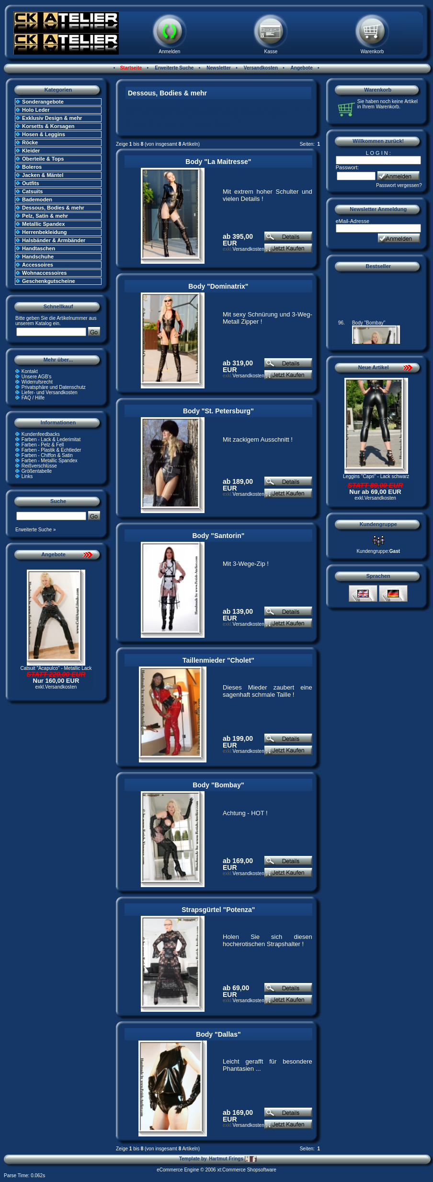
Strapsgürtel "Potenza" (218, 909)
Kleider (31, 150)
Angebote (301, 67)
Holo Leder (35, 110)
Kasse (270, 51)
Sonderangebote (43, 102)
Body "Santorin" (218, 535)
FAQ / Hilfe (33, 397)
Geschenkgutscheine (48, 281)
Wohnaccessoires (44, 273)
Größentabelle (37, 471)
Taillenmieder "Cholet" (218, 660)
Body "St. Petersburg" (218, 411)
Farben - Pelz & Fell (43, 444)
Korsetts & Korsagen (48, 126)
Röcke (30, 142)
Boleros (32, 167)
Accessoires (37, 265)
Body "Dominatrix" (218, 286)
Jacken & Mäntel (42, 175)
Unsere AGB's (37, 376)
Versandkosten (260, 67)
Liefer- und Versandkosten (50, 392)
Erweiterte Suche (173, 67)
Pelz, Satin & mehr (45, 216)
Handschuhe (38, 256)
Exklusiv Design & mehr (52, 118)
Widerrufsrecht (37, 382)
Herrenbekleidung (44, 232)
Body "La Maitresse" (218, 161)
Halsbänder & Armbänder (53, 240)
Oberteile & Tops (43, 159)
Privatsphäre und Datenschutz (54, 387)
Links (27, 476)
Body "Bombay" (218, 785)
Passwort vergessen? (399, 185)
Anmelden (169, 51)
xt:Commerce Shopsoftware (246, 1169)
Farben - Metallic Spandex (50, 460)
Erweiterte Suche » (35, 529)
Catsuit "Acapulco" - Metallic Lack (56, 668)
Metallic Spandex (43, 224)
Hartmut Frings (232, 1159)
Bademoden (37, 199)
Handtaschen (38, 248)
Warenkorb (372, 51)
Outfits (30, 183)
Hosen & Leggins (43, 134)
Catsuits (32, 191)
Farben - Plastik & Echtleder (51, 450)
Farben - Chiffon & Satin (47, 455)
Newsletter (218, 67)
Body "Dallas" (218, 1034)
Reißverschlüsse (39, 465)
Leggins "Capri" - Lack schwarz (376, 476)
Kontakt (30, 371)
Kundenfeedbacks (41, 434)
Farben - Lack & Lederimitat (51, 439)
